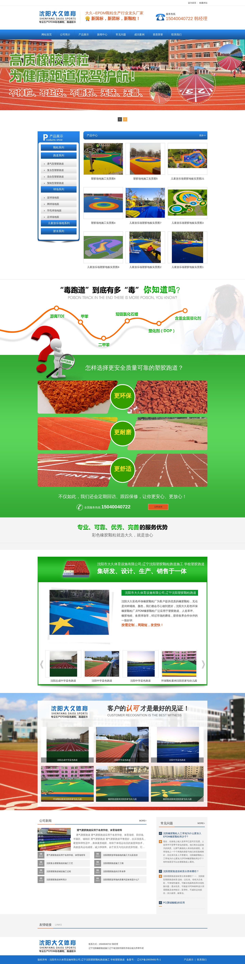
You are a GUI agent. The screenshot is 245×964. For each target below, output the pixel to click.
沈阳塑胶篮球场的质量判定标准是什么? (121, 879)
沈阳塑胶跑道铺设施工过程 (58, 871)
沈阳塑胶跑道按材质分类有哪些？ (181, 871)
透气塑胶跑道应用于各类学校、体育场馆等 (99, 830)
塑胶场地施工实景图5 (145, 178)
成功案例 (139, 34)
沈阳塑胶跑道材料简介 (56, 879)
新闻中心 (102, 34)
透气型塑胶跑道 (55, 163)
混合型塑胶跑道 (55, 176)
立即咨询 (158, 507)
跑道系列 (58, 155)
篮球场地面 (53, 197)
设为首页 (192, 3)
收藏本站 (203, 3)
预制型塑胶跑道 (55, 183)
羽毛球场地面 (54, 210)
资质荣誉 (158, 34)
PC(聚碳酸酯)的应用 (174, 902)
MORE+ (142, 821)
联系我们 (176, 34)
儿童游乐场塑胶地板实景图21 (187, 178)
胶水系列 (58, 231)
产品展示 (84, 34)
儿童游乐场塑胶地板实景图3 (187, 222)
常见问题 (121, 34)
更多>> (202, 135)
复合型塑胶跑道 (55, 170)
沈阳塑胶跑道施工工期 (113, 863)
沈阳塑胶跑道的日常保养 (114, 871)
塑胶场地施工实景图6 (103, 178)
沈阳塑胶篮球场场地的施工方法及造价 (120, 855)
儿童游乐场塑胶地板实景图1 (187, 267)
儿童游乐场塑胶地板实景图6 (103, 267)
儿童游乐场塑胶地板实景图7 (145, 222)
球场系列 (58, 189)
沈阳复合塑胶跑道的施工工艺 (59, 863)
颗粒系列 (58, 147)
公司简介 (65, 34)
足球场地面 (53, 217)
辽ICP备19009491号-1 (149, 959)
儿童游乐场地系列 (59, 223)
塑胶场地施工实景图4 (103, 222)
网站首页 (47, 34)
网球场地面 (53, 204)
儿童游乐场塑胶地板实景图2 (145, 267)
